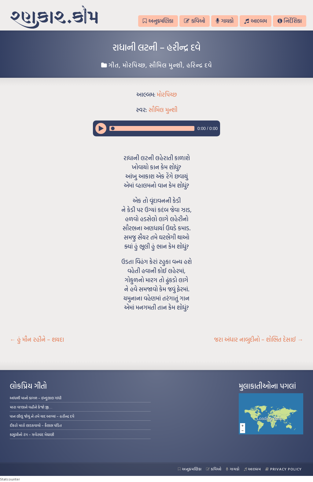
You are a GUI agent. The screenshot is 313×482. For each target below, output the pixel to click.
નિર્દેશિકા (290, 21)
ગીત (114, 65)
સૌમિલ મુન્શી (166, 65)
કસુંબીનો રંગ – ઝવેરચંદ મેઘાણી (32, 434)
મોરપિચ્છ (134, 65)
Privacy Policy (283, 469)
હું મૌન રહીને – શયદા (37, 339)
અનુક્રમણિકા (158, 21)
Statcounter (10, 479)
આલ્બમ (255, 21)
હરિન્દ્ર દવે (199, 65)
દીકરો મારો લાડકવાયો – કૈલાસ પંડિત (36, 425)
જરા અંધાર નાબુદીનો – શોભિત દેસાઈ (258, 339)
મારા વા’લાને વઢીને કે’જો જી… (31, 407)
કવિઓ (194, 21)
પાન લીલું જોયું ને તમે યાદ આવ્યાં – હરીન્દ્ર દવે (42, 416)
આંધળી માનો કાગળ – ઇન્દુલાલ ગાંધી (35, 398)
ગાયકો (225, 21)
